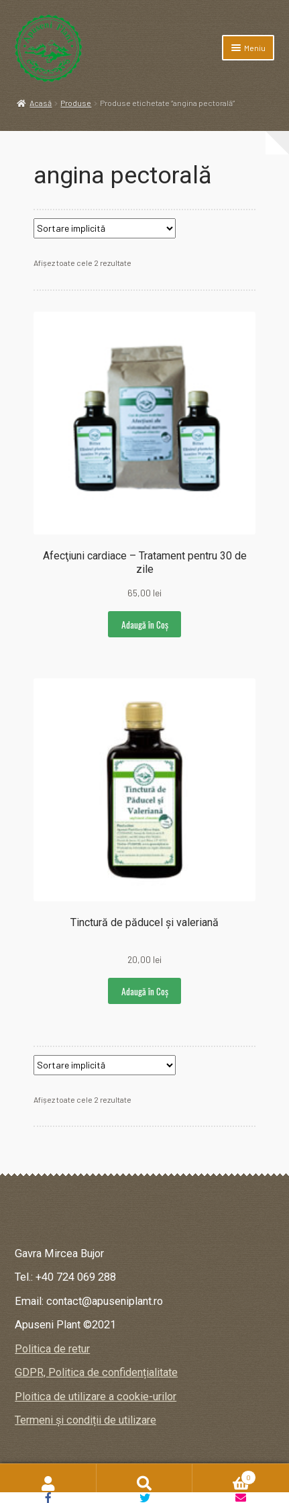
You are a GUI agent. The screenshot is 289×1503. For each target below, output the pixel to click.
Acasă (41, 102)
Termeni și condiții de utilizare (85, 1420)
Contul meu (48, 1483)
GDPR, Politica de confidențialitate (96, 1372)
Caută (145, 1483)
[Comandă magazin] (105, 228)
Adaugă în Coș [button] (144, 624)
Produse (75, 102)
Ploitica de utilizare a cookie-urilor (95, 1396)
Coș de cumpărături (223, 1475)
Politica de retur (52, 1348)
